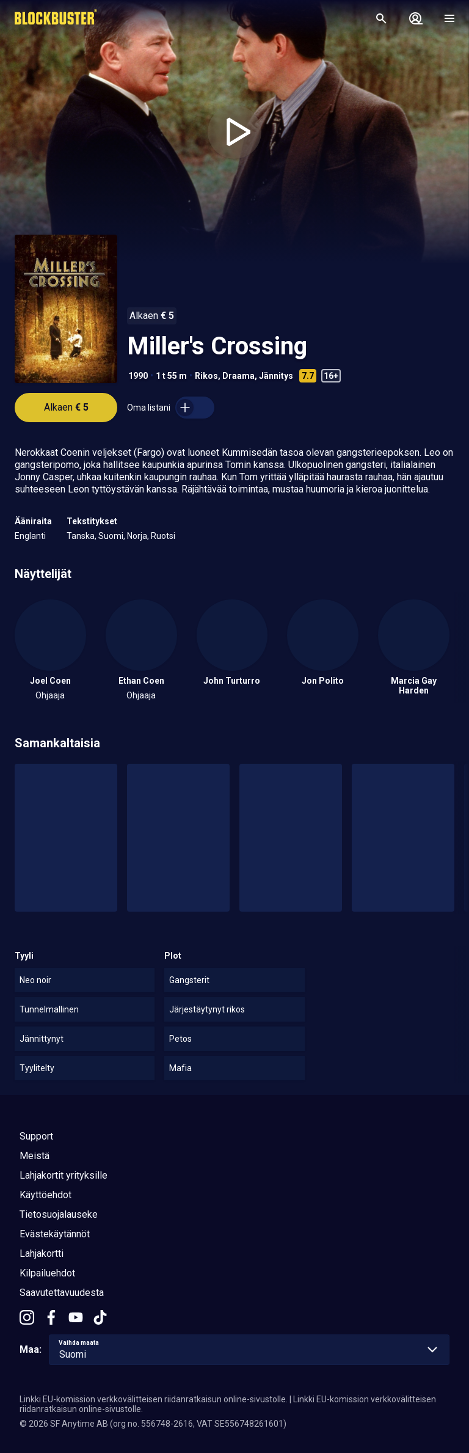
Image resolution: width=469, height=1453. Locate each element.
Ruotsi (163, 536)
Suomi (110, 536)
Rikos (206, 376)
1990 (138, 376)
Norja (137, 536)
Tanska (81, 536)
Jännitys (276, 376)
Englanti (30, 536)
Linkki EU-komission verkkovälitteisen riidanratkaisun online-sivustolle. (154, 1399)
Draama (238, 376)
